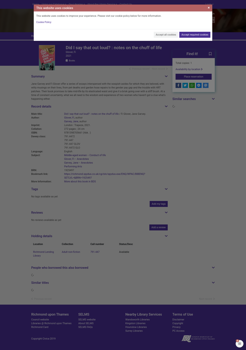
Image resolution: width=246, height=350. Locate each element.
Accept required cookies (194, 34)
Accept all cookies (166, 34)
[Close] (208, 7)
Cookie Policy (43, 22)
